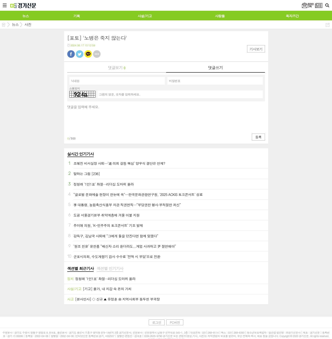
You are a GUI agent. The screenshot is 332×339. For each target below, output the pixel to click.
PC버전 (175, 322)
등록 (258, 137)
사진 (27, 24)
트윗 (79, 54)
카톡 (88, 54)
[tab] (80, 269)
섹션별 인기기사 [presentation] (110, 268)
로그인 (156, 322)
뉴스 (15, 24)
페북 (71, 54)
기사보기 (255, 49)
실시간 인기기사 (80, 154)
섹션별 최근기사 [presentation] (80, 268)
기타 (97, 54)
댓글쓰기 (215, 67)
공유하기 (327, 24)
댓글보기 (116, 67)
